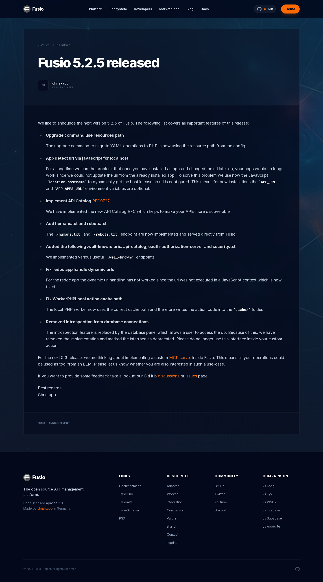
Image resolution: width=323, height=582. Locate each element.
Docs (205, 9)
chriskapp (60, 83)
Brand (171, 526)
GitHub (220, 486)
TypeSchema (129, 510)
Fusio (38, 9)
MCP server (180, 357)
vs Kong (269, 486)
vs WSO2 (269, 502)
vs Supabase (272, 518)
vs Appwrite (271, 526)
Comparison (176, 510)
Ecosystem (118, 9)
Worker (172, 494)
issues (191, 376)
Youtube (221, 502)
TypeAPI (125, 502)
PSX (122, 518)
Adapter (173, 486)
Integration (175, 502)
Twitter (220, 494)
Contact (172, 534)
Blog (190, 9)
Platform (96, 9)
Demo (290, 9)
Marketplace (169, 9)
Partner (172, 518)
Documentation (130, 486)
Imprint (172, 542)
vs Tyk (268, 494)
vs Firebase (271, 510)
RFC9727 (101, 200)
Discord (220, 510)
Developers (143, 9)
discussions (168, 376)
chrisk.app (45, 508)
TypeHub (126, 494)
